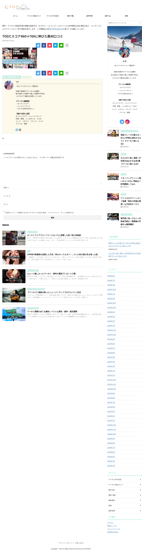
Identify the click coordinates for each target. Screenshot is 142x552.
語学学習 (89, 16)
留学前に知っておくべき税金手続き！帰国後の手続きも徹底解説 (131, 221)
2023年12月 (111, 303)
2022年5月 (111, 357)
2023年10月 (111, 307)
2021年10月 (111, 389)
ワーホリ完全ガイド (34, 16)
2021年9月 (111, 393)
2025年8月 (111, 276)
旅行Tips (108, 16)
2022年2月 (111, 371)
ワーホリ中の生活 (52, 16)
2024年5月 (111, 298)
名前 (6, 187)
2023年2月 (111, 321)
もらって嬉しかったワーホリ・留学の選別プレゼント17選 (51, 274)
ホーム (15, 16)
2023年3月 (111, 317)
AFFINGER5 (87, 549)
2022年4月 (111, 362)
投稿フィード (112, 526)
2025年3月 (111, 285)
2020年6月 (111, 452)
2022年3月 (111, 366)
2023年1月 (111, 326)
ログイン (110, 523)
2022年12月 (111, 330)
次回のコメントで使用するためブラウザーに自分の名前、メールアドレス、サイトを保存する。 (40, 213)
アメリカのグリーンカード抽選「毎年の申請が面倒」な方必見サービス (131, 201)
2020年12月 (111, 425)
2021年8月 (111, 398)
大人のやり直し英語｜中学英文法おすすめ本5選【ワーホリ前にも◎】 (131, 161)
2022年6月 (111, 353)
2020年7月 (111, 448)
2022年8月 (111, 344)
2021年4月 (111, 416)
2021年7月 (111, 402)
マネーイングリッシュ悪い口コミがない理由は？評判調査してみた (131, 181)
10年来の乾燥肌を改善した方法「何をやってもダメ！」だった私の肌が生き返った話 (62, 254)
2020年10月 (111, 434)
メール (6, 196)
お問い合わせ (79, 543)
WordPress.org (112, 532)
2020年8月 (111, 443)
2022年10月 (111, 335)
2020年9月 (111, 439)
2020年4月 (111, 461)
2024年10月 (111, 289)
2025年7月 (111, 280)
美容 (126, 16)
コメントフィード (113, 529)
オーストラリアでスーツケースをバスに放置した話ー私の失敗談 (54, 235)
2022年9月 (111, 339)
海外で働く (71, 16)
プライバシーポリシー (65, 543)
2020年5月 (111, 457)
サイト (5, 204)
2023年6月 (111, 312)
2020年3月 (111, 466)
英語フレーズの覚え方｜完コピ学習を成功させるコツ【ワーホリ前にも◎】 (124, 244)
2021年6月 (111, 407)
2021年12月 (111, 380)
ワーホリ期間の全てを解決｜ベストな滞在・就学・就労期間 (52, 312)
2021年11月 (111, 384)
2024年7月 (111, 294)
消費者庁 (49, 29)
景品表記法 (58, 29)
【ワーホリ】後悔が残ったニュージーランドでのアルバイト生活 (54, 292)
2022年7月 (111, 348)
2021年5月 (111, 411)
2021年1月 (111, 420)
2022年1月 (111, 375)
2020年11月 (111, 429)
